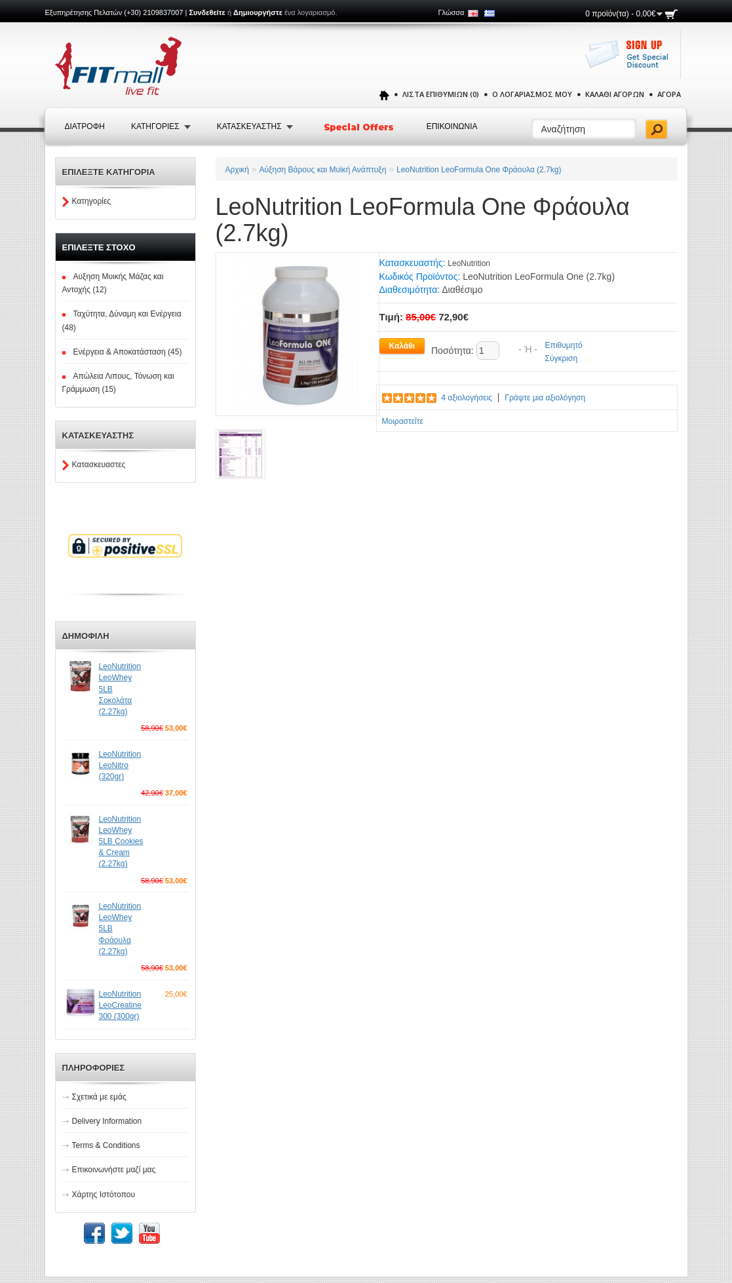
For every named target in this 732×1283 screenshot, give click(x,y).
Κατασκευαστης (249, 126)
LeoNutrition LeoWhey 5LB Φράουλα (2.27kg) (120, 929)
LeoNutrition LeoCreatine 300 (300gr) (120, 1005)
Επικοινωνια (452, 126)
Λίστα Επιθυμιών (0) (440, 94)
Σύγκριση (561, 358)
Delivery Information (107, 1121)
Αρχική (237, 169)
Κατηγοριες (155, 126)
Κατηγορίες (91, 201)
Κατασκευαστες (99, 464)
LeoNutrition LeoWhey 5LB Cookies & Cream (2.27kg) (121, 841)
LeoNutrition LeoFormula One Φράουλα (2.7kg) (478, 169)
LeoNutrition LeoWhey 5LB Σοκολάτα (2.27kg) (120, 689)
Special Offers (360, 127)
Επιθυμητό (564, 345)
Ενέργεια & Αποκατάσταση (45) (127, 351)
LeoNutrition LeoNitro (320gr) (120, 765)
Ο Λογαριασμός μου (532, 94)
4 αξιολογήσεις (466, 397)
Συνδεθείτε (207, 12)
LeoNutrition (469, 263)
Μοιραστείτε (402, 421)
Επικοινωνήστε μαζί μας (114, 1169)
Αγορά (669, 94)
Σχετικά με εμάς (99, 1096)
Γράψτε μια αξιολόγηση (545, 397)
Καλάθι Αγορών (614, 94)
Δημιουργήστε (257, 12)
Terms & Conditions (106, 1145)
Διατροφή (85, 126)
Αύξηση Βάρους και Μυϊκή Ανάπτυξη (323, 169)
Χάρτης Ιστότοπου (104, 1194)
